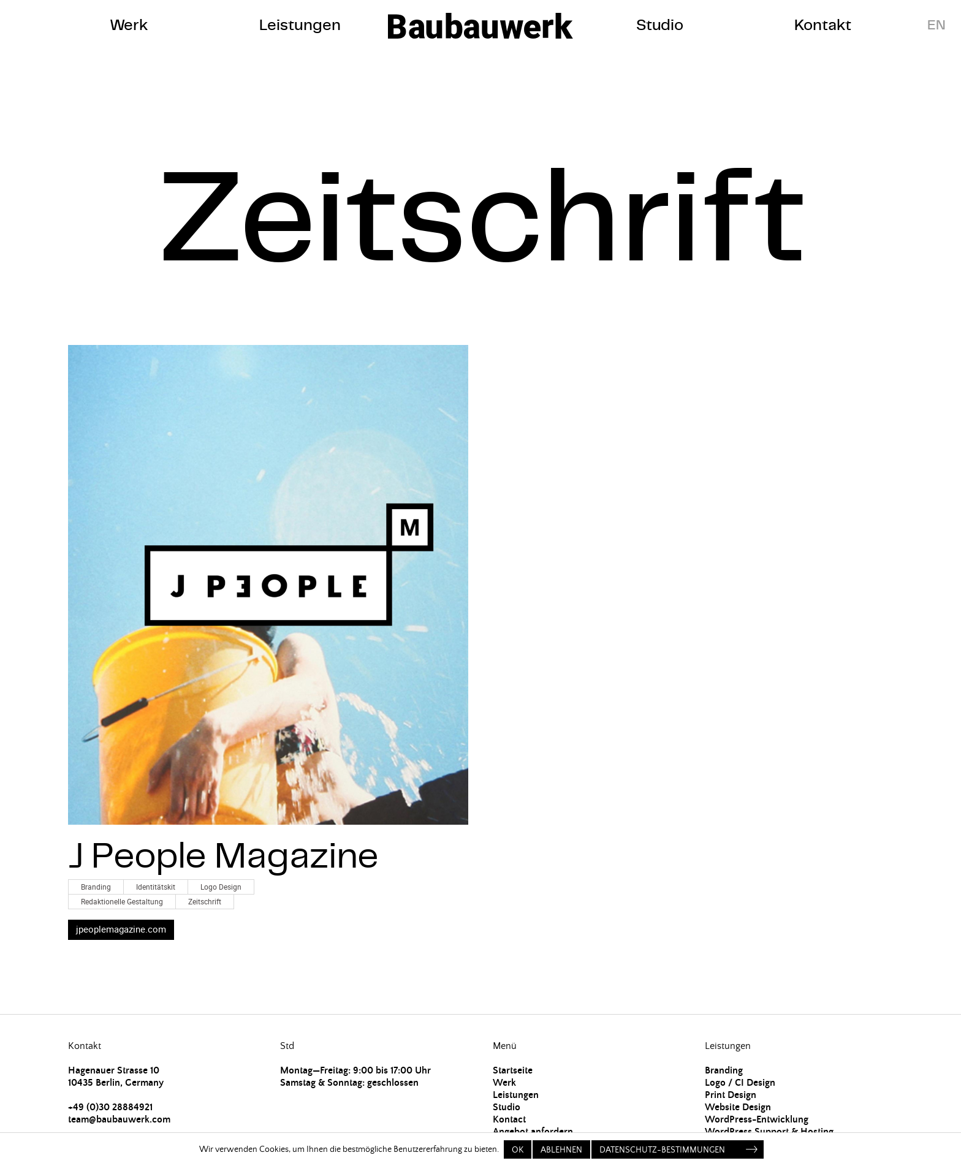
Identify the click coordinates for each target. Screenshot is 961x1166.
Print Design (730, 1094)
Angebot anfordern (533, 1131)
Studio (659, 24)
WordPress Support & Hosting (769, 1131)
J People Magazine (223, 855)
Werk (129, 24)
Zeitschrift (204, 901)
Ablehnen (561, 1150)
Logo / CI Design (740, 1082)
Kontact (509, 1119)
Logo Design (220, 887)
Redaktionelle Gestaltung (122, 901)
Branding (96, 887)
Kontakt (822, 24)
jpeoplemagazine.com (121, 929)
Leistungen (300, 24)
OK (517, 1150)
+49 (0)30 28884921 (110, 1107)
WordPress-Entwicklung (756, 1119)
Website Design (738, 1107)
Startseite (513, 1070)
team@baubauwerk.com (119, 1119)
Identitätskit (155, 887)
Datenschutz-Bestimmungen (662, 1150)
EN (936, 25)
